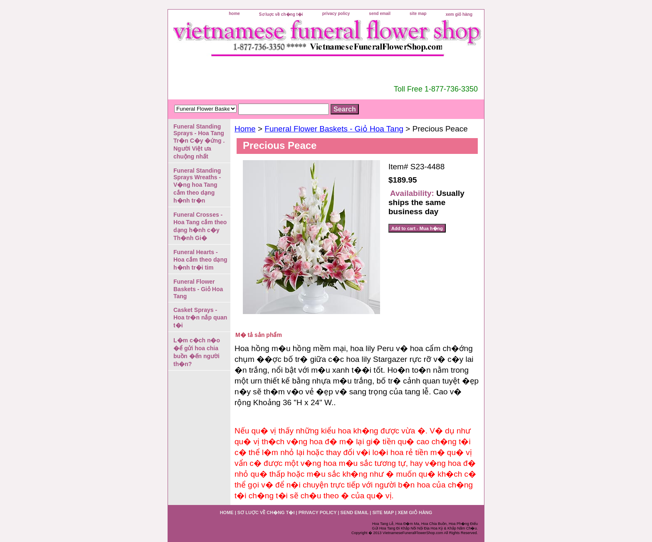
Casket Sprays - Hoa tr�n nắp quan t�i (200, 318)
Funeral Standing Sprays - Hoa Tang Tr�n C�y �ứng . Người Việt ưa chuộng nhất (199, 141)
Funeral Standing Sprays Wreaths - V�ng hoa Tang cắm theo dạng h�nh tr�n (197, 185)
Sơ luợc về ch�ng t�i (281, 14)
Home (245, 128)
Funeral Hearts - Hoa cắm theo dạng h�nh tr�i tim (200, 260)
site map (418, 13)
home (234, 13)
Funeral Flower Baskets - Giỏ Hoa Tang (333, 128)
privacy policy (336, 13)
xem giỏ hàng (459, 14)
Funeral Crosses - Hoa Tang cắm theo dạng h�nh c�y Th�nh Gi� (200, 226)
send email (379, 13)
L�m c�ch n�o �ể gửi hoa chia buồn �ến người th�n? (196, 352)
